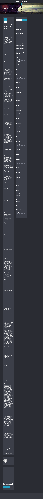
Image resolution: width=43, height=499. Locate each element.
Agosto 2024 (18, 82)
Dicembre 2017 (19, 190)
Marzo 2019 (18, 167)
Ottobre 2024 (18, 79)
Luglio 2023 (18, 102)
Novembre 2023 (19, 97)
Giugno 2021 (18, 128)
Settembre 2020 (19, 141)
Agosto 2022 (18, 113)
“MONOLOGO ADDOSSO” (20, 29)
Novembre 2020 (19, 139)
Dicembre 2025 (19, 64)
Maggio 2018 (18, 182)
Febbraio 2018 (19, 187)
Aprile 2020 (18, 149)
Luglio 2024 (18, 84)
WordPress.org (19, 212)
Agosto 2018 (18, 177)
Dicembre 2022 (19, 108)
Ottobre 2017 (18, 193)
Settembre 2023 (19, 100)
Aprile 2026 (18, 59)
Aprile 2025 (18, 69)
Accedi (18, 207)
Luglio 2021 (18, 126)
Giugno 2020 (18, 146)
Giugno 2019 (18, 164)
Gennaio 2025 (18, 74)
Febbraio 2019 (19, 169)
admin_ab (5, 453)
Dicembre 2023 (19, 95)
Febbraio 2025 (19, 72)
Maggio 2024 (18, 87)
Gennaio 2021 (18, 136)
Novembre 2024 (19, 77)
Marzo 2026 (18, 61)
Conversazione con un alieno (14, 12)
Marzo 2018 (18, 185)
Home (3, 12)
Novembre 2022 (19, 110)
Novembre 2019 (19, 157)
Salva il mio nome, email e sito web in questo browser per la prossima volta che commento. (8, 484)
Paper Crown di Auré (19, 36)
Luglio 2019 (18, 162)
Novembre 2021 (19, 123)
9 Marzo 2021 (5, 20)
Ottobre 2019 (18, 159)
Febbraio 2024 (19, 92)
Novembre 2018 (19, 172)
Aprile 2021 (18, 131)
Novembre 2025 (19, 66)
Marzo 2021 (18, 133)
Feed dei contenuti (19, 209)
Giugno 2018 (18, 180)
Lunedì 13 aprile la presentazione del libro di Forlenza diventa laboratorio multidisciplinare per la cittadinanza (21, 27)
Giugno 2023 (18, 103)
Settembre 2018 (19, 175)
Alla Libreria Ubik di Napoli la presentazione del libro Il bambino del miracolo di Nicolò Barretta (21, 34)
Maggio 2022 (18, 118)
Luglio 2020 (18, 144)
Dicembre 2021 (19, 121)
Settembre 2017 (19, 195)
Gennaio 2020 (18, 154)
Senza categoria (7, 12)
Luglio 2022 (18, 115)
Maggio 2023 (18, 105)
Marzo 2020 (18, 151)
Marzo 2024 (18, 90)
